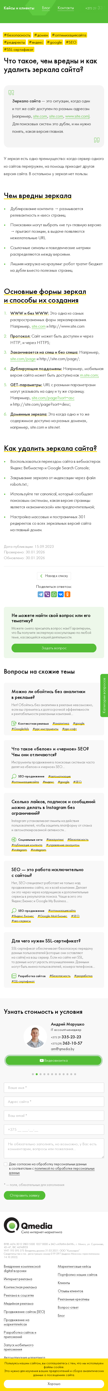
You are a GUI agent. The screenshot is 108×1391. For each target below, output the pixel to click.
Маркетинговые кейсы (74, 1266)
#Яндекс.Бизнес (23, 916)
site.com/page (23, 359)
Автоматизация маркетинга (24, 1357)
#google (54, 42)
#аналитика (61, 723)
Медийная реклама (18, 1303)
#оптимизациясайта (69, 35)
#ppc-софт (69, 729)
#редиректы (14, 42)
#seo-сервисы (21, 921)
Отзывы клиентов (70, 1291)
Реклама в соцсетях (19, 1295)
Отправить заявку (24, 1195)
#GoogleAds (20, 729)
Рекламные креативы (73, 1299)
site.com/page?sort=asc (53, 398)
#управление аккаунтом (62, 845)
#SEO (71, 42)
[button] (33, 1074)
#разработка (83, 976)
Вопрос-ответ (68, 1307)
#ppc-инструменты (45, 729)
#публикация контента (27, 845)
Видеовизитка (53, 1060)
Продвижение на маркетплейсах (16, 1322)
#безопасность (17, 35)
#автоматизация (59, 776)
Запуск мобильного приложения (19, 1347)
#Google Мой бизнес (52, 916)
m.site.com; (89, 375)
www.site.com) (77, 116)
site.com (40, 116)
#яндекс (36, 42)
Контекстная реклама (20, 1287)
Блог (61, 1316)
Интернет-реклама (18, 1279)
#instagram (19, 850)
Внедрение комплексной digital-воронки (22, 1269)
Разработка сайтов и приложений (20, 1335)
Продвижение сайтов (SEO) (24, 1312)
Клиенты (64, 1283)
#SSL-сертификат (18, 49)
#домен (41, 35)
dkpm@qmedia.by (54, 1049)
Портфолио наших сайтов (77, 1275)
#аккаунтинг (55, 839)
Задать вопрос (54, 648)
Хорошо (54, 1384)
